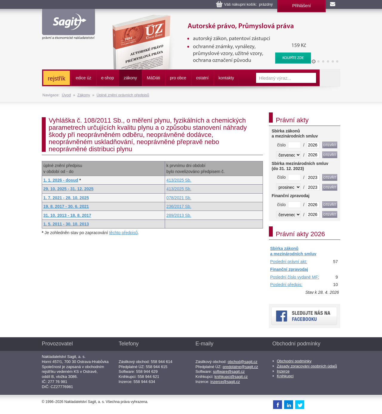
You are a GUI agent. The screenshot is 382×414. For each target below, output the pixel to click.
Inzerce (283, 371)
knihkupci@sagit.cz (231, 376)
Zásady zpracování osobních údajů (307, 366)
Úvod (66, 95)
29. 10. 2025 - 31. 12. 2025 (68, 188)
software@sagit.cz (229, 371)
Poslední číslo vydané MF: (294, 277)
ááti (153, 77)
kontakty (226, 77)
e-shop (107, 77)
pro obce (178, 77)
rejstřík (56, 78)
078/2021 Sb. (179, 197)
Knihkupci (285, 376)
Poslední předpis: (286, 284)
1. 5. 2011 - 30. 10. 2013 (66, 224)
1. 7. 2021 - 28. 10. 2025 (66, 197)
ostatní (202, 77)
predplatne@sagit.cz (240, 366)
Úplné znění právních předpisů (122, 95)
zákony (130, 77)
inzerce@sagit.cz (225, 381)
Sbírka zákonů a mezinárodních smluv (293, 251)
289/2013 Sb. (179, 215)
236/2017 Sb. (179, 206)
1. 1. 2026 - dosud (60, 180)
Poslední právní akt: (288, 261)
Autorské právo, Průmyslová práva (208, 18)
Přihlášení (301, 5)
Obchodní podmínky (294, 361)
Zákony (83, 95)
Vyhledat (330, 77)
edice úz (83, 77)
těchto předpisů (123, 232)
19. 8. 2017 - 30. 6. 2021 (66, 206)
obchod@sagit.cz (243, 361)
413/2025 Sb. (179, 180)
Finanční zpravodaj (289, 269)
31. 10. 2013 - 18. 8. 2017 (67, 215)
